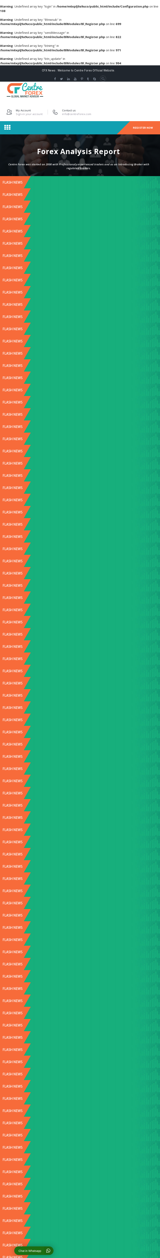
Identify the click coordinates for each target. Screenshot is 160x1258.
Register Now (143, 127)
